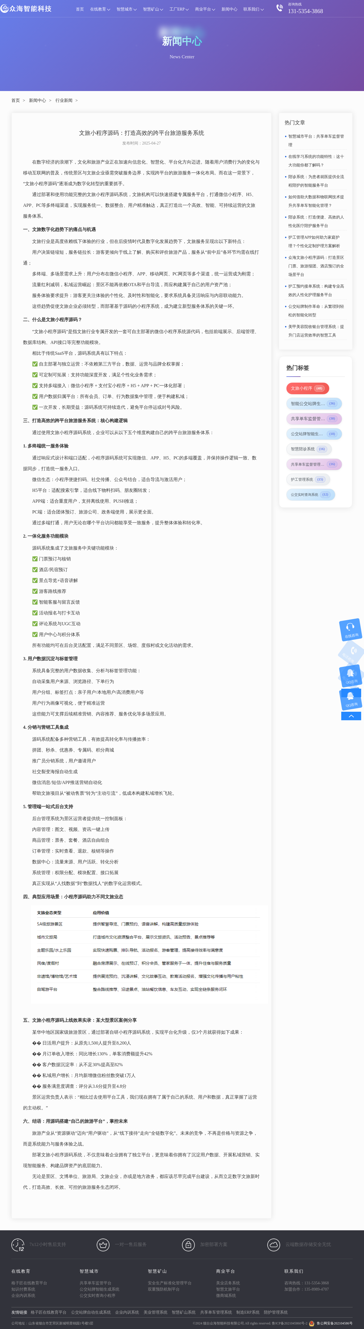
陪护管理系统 (276, 1312)
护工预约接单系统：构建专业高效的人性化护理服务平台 (316, 290)
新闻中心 (229, 9)
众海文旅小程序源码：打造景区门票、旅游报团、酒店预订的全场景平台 (316, 266)
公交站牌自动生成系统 (91, 1312)
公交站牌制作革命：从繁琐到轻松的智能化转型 (316, 310)
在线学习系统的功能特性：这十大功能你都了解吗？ (316, 160)
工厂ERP (179, 9)
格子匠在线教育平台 (29, 1283)
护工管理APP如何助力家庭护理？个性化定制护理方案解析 (314, 241)
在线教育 (100, 9)
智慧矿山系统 (184, 1312)
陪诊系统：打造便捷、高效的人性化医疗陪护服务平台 (316, 221)
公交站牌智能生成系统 (99, 1289)
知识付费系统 (23, 1289)
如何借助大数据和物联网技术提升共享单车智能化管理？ (316, 201)
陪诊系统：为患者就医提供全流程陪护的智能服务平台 (316, 181)
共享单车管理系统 (216, 1312)
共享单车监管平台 (95, 1283)
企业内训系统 (23, 1295)
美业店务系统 (228, 1283)
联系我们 (253, 9)
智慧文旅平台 (228, 1289)
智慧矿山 (153, 9)
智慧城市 (127, 9)
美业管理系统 (155, 1312)
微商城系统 (226, 1295)
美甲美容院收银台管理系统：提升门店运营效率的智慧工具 (316, 331)
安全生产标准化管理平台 (170, 1283)
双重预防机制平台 (164, 1289)
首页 (80, 9)
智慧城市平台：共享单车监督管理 (316, 140)
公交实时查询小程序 (97, 1295)
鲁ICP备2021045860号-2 (289, 1323)
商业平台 (205, 9)
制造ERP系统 (248, 1312)
